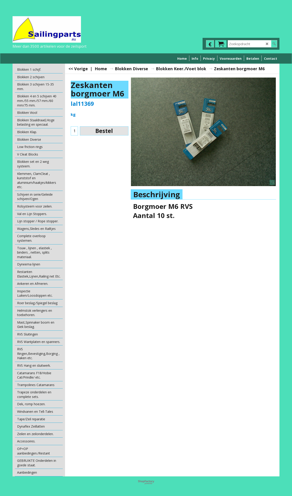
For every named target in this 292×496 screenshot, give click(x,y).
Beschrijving (156, 194)
